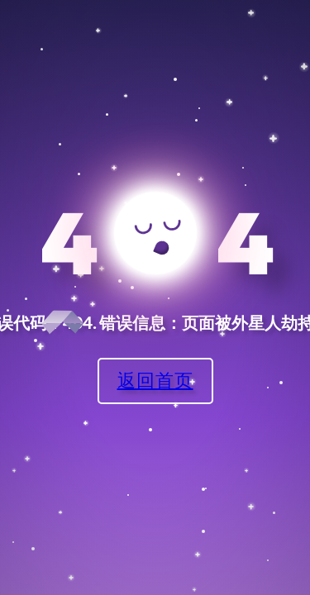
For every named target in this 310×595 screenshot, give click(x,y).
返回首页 (155, 380)
